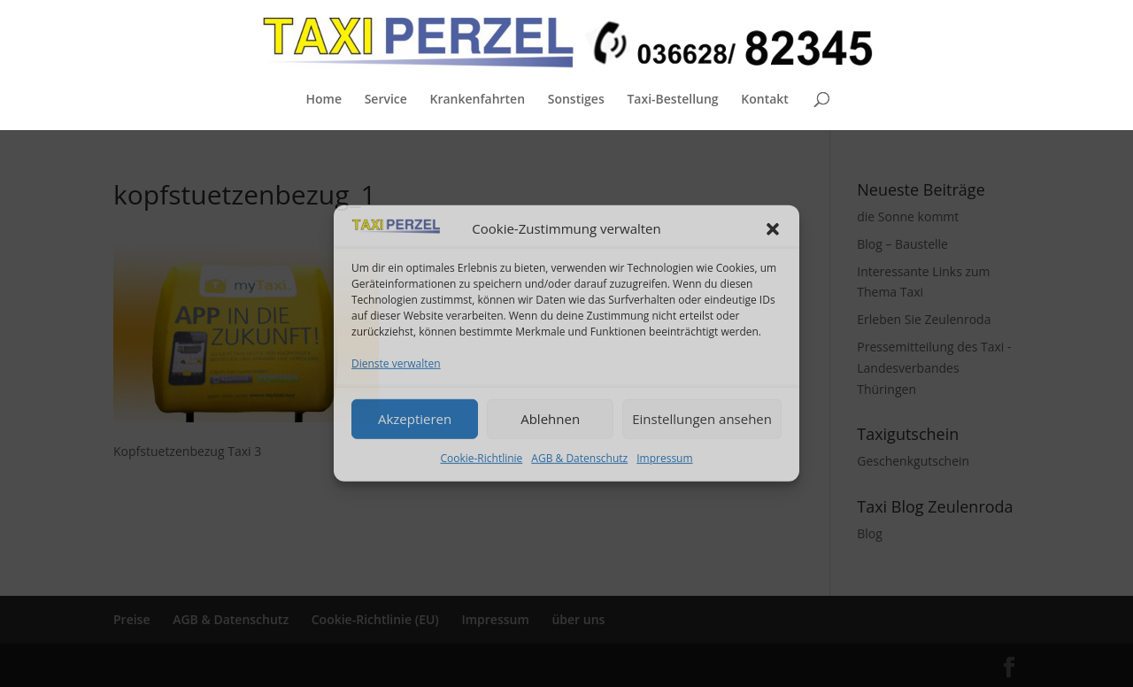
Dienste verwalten (396, 363)
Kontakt (765, 100)
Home (323, 100)
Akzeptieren (414, 419)
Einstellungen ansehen (702, 419)
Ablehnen (550, 419)
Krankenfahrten (477, 100)
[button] (773, 229)
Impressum (664, 457)
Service (386, 100)
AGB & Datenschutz (579, 457)
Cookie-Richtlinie (481, 457)
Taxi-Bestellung (672, 100)
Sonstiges (576, 100)
